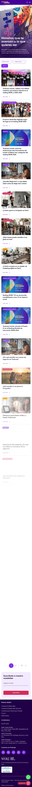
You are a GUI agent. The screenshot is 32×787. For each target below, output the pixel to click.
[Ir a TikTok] (18, 752)
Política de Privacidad (7, 785)
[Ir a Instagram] (8, 752)
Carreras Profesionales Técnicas (11, 708)
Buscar (5, 65)
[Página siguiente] (26, 666)
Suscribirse (16, 692)
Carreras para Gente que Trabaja (11, 711)
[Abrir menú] (30, 2)
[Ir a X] (24, 752)
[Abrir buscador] (27, 2)
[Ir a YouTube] (13, 752)
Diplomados (5, 715)
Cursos (3, 713)
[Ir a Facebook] (3, 752)
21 (21, 665)
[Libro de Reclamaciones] (16, 770)
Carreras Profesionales (8, 706)
